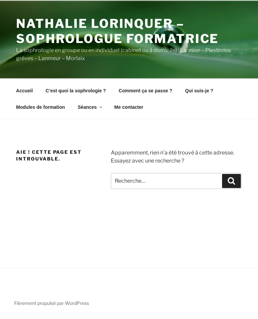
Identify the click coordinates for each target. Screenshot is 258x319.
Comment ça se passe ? (145, 90)
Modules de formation (40, 107)
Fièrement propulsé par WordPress (51, 303)
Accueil (24, 90)
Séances (90, 107)
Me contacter (128, 107)
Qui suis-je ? (199, 90)
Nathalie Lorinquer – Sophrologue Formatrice (117, 31)
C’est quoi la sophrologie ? (76, 90)
